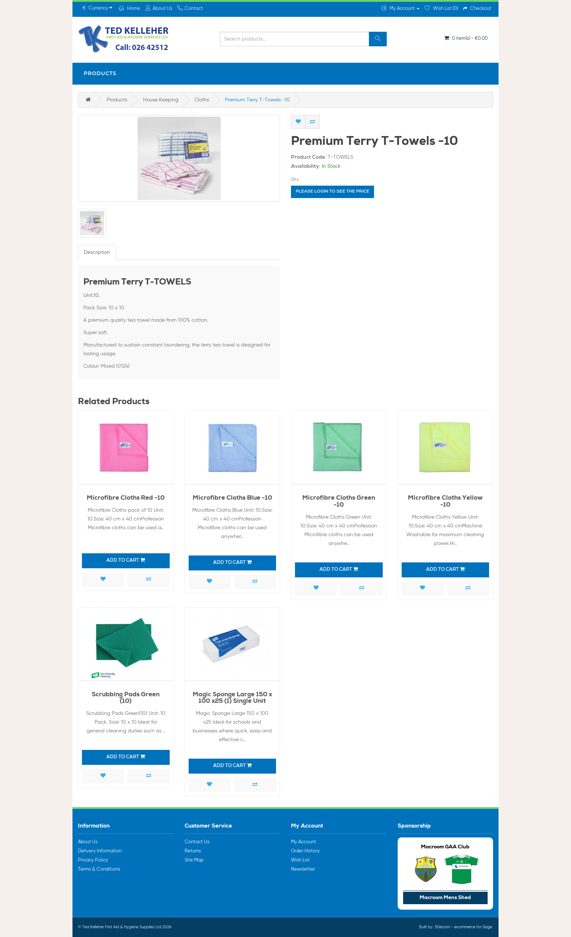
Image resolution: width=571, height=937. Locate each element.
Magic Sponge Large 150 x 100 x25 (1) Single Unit (232, 698)
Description (97, 252)
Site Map (194, 860)
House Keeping (160, 99)
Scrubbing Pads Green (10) (126, 698)
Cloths (201, 99)
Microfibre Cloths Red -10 (126, 498)
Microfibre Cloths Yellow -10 (445, 501)
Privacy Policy (93, 860)
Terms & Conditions (99, 869)
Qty (295, 179)
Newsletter (303, 869)
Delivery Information (100, 851)
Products (100, 73)
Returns (193, 851)
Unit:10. (91, 295)
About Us (88, 842)
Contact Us (197, 842)
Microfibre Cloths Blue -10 (232, 498)
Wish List (300, 860)
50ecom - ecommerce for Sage (463, 927)
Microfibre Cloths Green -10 (338, 501)
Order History (305, 851)
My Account (303, 842)
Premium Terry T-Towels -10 (257, 99)
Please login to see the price (332, 192)
